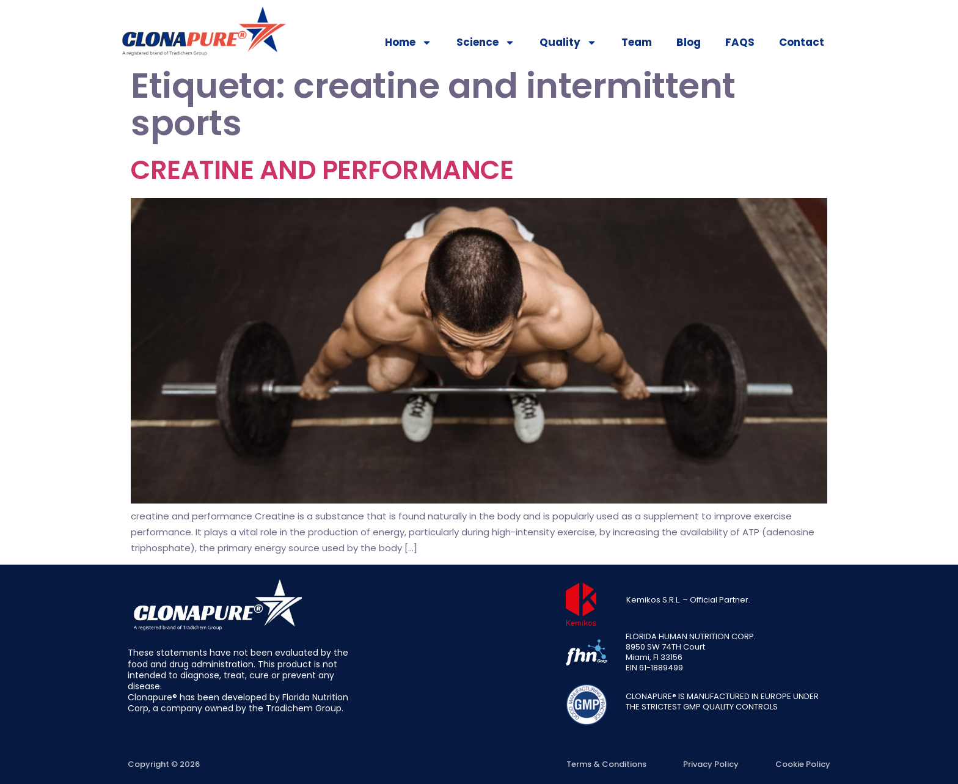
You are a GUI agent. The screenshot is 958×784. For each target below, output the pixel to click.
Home (408, 42)
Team (636, 42)
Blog (688, 42)
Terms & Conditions (606, 764)
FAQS (740, 42)
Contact (801, 42)
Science (485, 42)
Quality (568, 42)
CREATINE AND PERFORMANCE (322, 170)
